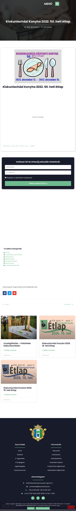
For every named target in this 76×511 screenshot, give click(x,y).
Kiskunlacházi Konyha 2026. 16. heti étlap (56, 344)
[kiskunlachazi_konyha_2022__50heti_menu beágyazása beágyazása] (38, 117)
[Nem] (71, 507)
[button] (57, 4)
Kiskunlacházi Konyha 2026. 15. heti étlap (18, 389)
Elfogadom (31, 508)
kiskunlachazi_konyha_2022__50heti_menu (15, 146)
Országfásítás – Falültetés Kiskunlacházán (17, 344)
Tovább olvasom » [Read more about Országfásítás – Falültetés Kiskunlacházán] (10, 350)
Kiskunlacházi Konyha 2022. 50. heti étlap (38, 21)
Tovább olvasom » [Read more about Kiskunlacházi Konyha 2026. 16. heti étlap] (48, 350)
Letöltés (32, 146)
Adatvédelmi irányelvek (42, 508)
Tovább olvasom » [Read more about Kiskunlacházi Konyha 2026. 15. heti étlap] (10, 395)
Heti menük (48, 27)
